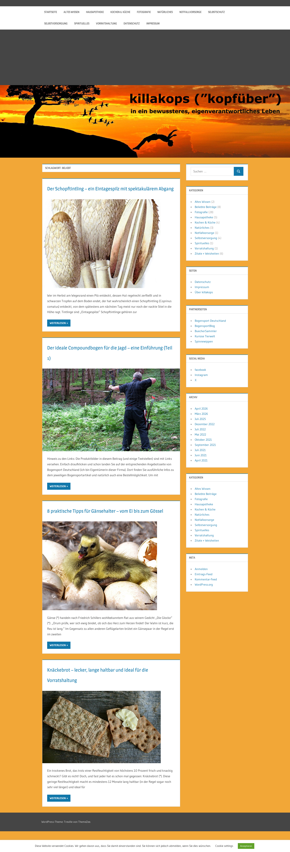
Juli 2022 (200, 429)
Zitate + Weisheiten (207, 253)
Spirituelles (81, 23)
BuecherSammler (206, 331)
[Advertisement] (145, 57)
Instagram (201, 375)
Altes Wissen (71, 12)
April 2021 (201, 460)
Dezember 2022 (205, 424)
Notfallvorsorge (190, 12)
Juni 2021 (201, 455)
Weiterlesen (58, 333)
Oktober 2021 (203, 439)
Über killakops (204, 292)
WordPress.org (204, 584)
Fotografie (144, 12)
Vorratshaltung (106, 23)
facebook (200, 370)
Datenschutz (132, 23)
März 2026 (201, 414)
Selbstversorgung (56, 23)
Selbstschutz (216, 12)
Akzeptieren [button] (246, 845)
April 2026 (201, 408)
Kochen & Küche (120, 12)
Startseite (50, 12)
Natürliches (165, 12)
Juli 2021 (200, 450)
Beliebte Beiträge (206, 207)
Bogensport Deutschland (210, 320)
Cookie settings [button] (224, 846)
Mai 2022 (200, 434)
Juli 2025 (200, 419)
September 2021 (205, 445)
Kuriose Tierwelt (205, 336)
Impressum (153, 23)
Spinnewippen (204, 341)
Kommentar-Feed (206, 579)
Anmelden (201, 569)
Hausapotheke (95, 12)
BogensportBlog (205, 326)
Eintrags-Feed (204, 574)
